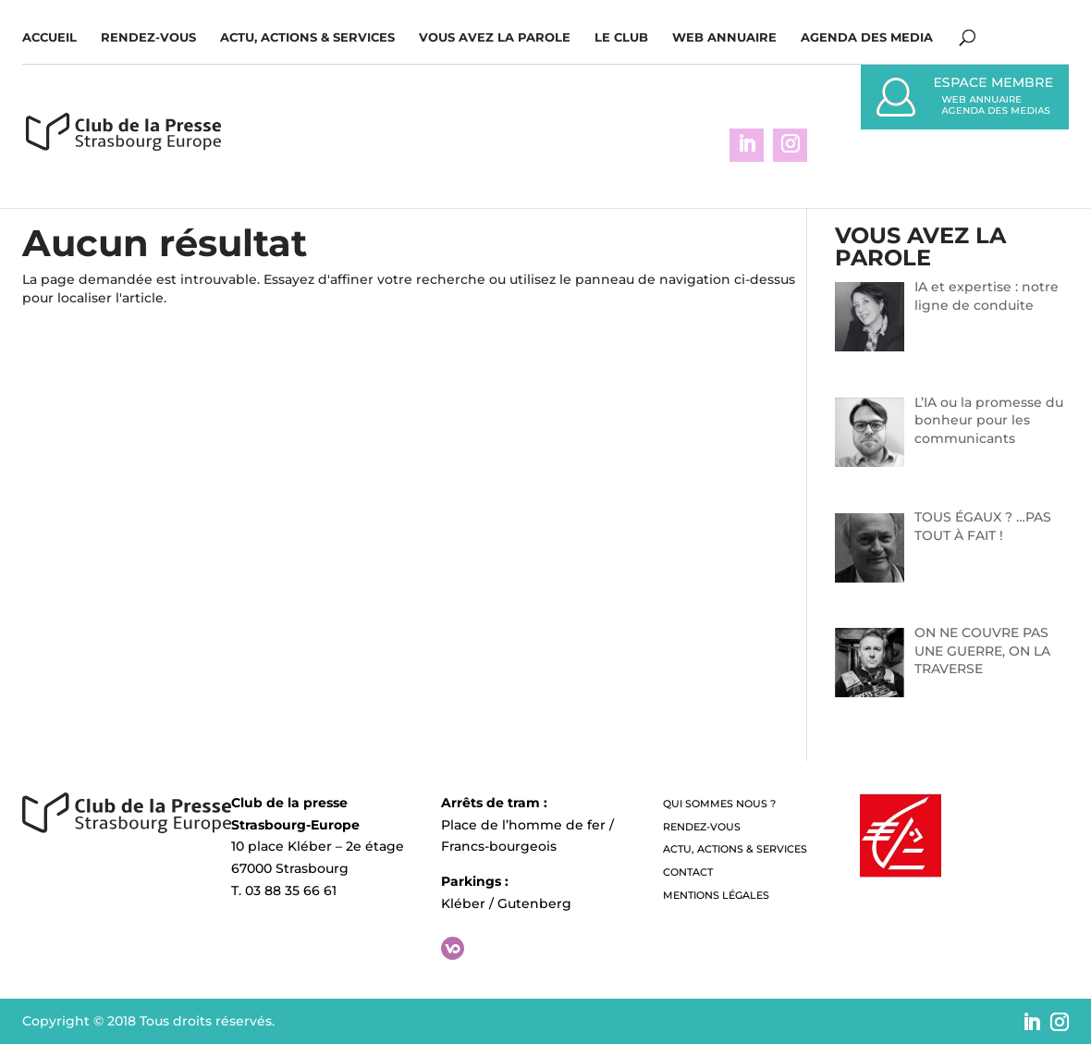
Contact (688, 872)
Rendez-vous (148, 37)
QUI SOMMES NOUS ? (719, 803)
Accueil (49, 37)
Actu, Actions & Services (307, 37)
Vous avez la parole (494, 37)
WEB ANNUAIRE (724, 37)
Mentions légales (716, 895)
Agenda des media (867, 37)
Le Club (621, 37)
